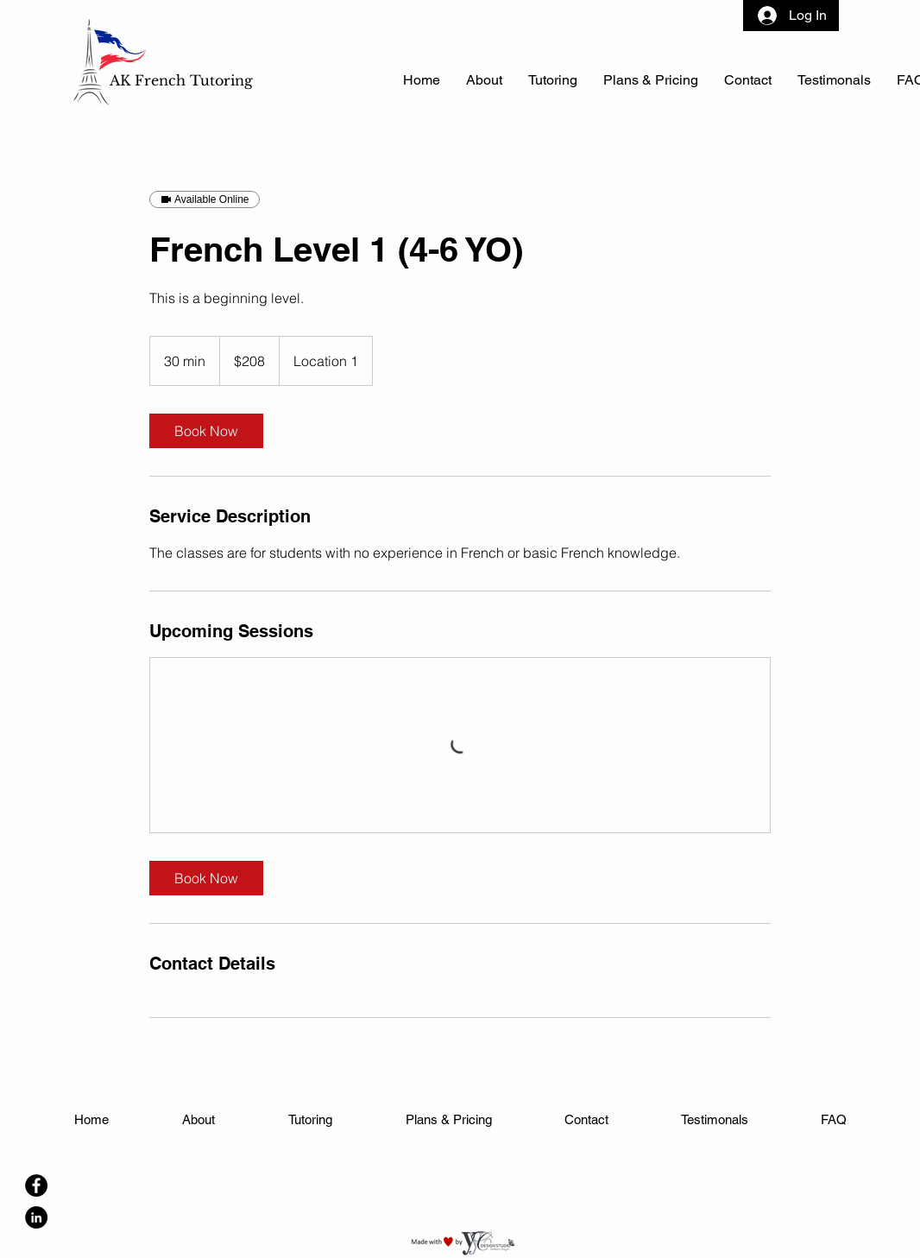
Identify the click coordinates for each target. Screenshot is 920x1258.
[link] (206, 431)
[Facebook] (36, 1185)
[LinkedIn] (36, 1217)
